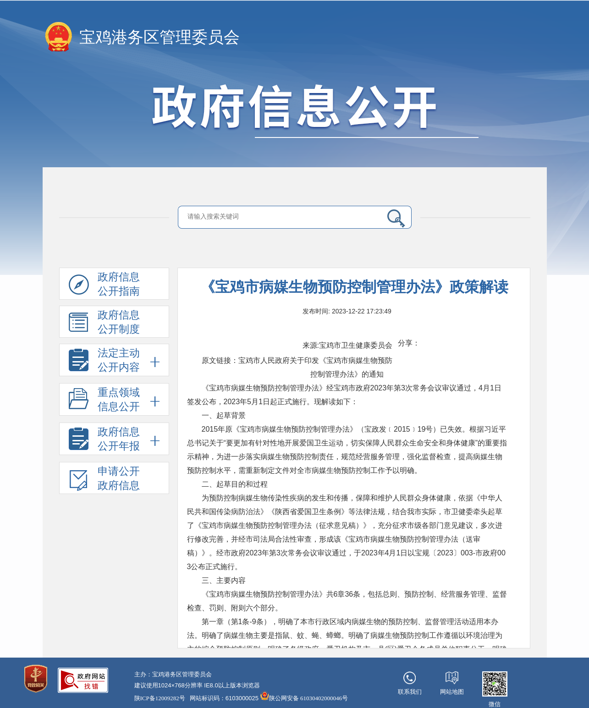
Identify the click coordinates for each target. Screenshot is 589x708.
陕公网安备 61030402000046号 (304, 696)
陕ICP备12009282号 (159, 698)
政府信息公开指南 (104, 285)
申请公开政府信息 (104, 480)
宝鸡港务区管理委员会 (159, 37)
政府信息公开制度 (104, 323)
